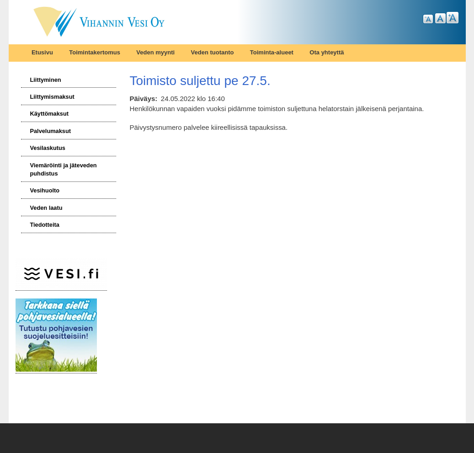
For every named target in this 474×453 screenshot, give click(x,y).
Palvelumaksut (50, 131)
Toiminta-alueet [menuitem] (271, 52)
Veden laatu (46, 207)
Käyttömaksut (49, 113)
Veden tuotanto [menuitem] (212, 52)
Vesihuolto (44, 190)
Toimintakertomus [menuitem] (94, 52)
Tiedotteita (44, 224)
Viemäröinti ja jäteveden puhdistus (63, 169)
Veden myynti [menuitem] (155, 52)
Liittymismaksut (52, 96)
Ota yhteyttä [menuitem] (326, 52)
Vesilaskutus (47, 147)
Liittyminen (45, 79)
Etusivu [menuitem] (42, 52)
